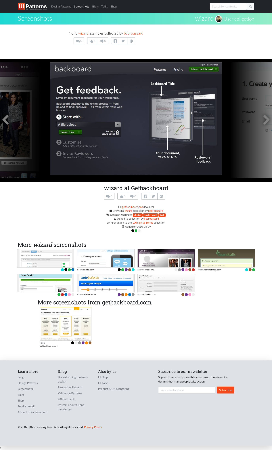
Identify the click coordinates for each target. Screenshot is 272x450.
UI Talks (103, 383)
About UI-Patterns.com (32, 412)
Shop (114, 6)
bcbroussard (133, 33)
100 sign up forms (142, 222)
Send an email (26, 406)
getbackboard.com (133, 206)
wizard (204, 18)
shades (137, 215)
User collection (239, 19)
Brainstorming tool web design (73, 379)
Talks (104, 6)
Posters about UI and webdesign (71, 407)
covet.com (148, 269)
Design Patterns (28, 383)
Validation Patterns (70, 393)
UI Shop (103, 377)
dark (162, 215)
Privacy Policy (93, 427)
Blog (95, 6)
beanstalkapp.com (212, 269)
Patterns (61, 6)
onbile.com (88, 269)
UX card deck (66, 399)
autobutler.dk (89, 294)
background (150, 215)
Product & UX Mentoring (113, 388)
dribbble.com (149, 294)
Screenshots (81, 6)
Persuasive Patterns (70, 387)
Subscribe (225, 390)
